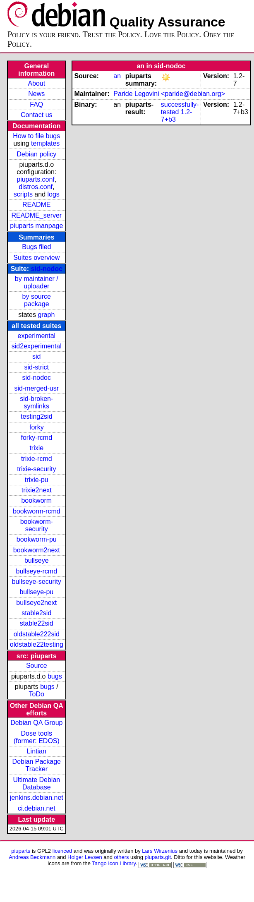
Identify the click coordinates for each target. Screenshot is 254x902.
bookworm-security (36, 525)
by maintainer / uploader (36, 282)
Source (36, 665)
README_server (36, 215)
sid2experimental (37, 346)
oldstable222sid (37, 634)
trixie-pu (36, 479)
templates (45, 143)
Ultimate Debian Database (36, 783)
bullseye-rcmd (36, 571)
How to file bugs (36, 135)
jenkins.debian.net (36, 797)
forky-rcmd (37, 437)
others (121, 857)
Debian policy (36, 154)
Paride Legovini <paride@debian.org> (169, 93)
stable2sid (36, 613)
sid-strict (36, 367)
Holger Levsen (84, 857)
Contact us (36, 114)
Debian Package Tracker (36, 765)
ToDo (36, 694)
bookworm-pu (37, 539)
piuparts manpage (36, 225)
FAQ (36, 104)
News (36, 93)
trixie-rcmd (36, 458)
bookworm (36, 500)
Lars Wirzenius (159, 851)
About (36, 83)
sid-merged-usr (36, 388)
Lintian (36, 751)
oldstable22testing (36, 644)
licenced (62, 851)
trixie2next (37, 490)
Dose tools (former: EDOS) (37, 737)
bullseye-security (36, 581)
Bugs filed (36, 246)
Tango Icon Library (114, 863)
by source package (36, 300)
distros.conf (36, 186)
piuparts (20, 851)
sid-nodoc (46, 268)
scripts (23, 194)
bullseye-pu (36, 591)
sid (36, 356)
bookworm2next (36, 550)
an (117, 75)
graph (46, 314)
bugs (55, 676)
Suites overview (36, 257)
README (36, 204)
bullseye (36, 560)
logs (54, 194)
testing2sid (37, 416)
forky (36, 427)
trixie (36, 447)
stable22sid (36, 623)
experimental (36, 335)
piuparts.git (158, 857)
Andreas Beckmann (32, 857)
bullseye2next (36, 602)
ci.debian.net (36, 808)
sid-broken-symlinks (36, 402)
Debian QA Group (36, 722)
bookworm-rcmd (36, 511)
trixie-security (36, 469)
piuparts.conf (36, 179)
